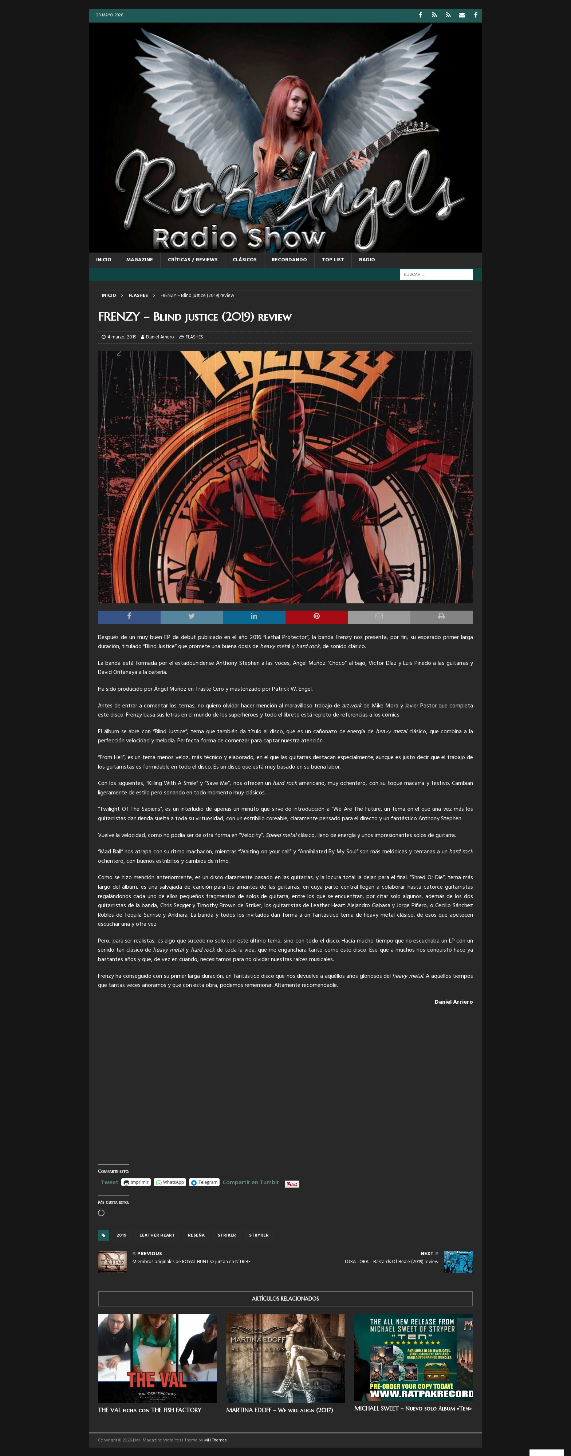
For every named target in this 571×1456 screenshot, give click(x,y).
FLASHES (194, 337)
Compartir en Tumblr (251, 1181)
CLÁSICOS (245, 259)
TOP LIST (333, 259)
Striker (227, 1234)
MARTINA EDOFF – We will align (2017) (279, 1409)
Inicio (103, 259)
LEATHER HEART (157, 1234)
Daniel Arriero (160, 337)
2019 (121, 1234)
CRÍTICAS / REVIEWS (193, 259)
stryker (259, 1234)
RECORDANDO (289, 259)
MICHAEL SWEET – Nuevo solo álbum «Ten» (413, 1407)
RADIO (367, 259)
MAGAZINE (139, 259)
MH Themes (215, 1439)
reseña (196, 1234)
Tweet (109, 1181)
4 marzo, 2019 (121, 337)
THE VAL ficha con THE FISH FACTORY (149, 1409)
